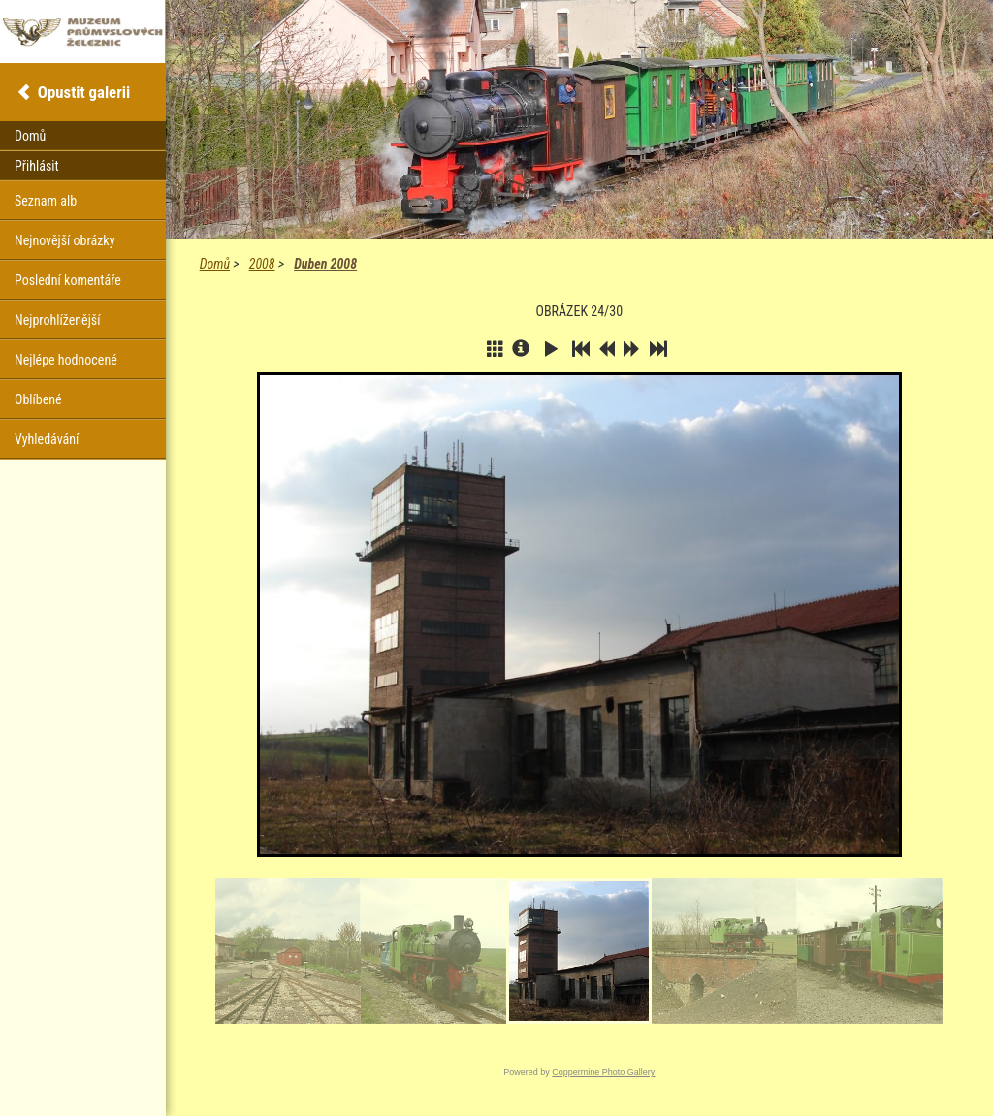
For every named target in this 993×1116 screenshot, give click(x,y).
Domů (215, 263)
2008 (262, 263)
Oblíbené (38, 399)
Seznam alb (46, 200)
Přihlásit (37, 166)
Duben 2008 (325, 263)
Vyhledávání (47, 439)
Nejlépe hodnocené (66, 359)
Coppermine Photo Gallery (603, 1072)
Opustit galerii (84, 92)
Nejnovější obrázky (65, 240)
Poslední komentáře (68, 280)
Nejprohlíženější (57, 320)
